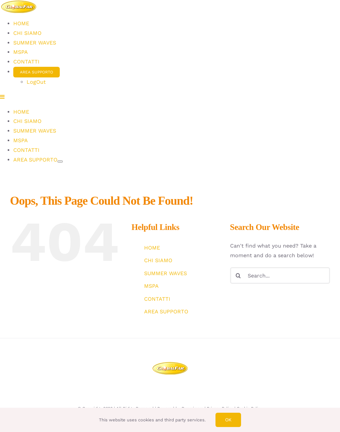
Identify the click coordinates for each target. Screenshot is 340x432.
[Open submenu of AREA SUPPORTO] (60, 331)
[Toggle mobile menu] (2, 266)
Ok (228, 419)
